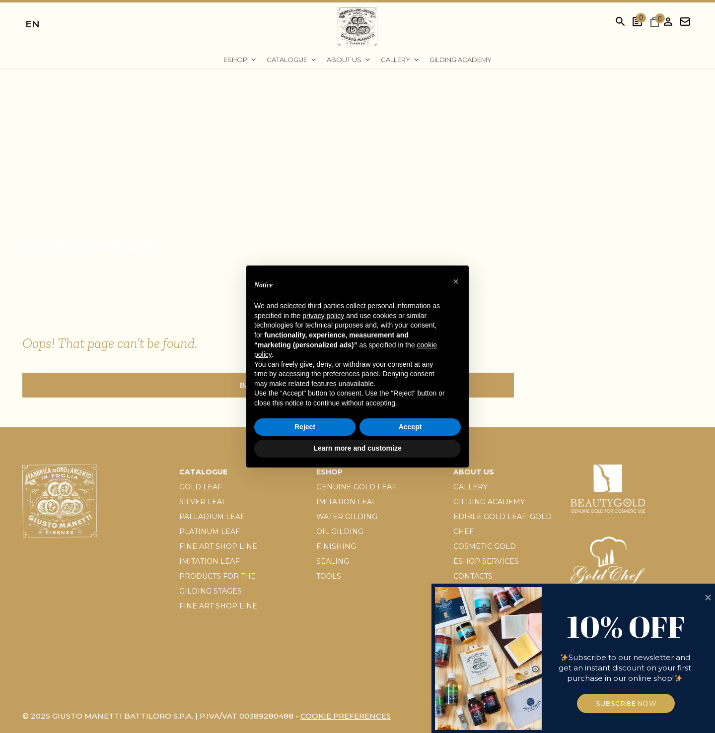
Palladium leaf (212, 516)
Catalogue (292, 59)
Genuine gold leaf (356, 486)
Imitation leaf (209, 561)
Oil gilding (339, 531)
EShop (240, 59)
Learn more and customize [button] (357, 448)
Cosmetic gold (484, 546)
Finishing (336, 546)
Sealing (332, 561)
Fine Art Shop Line (218, 546)
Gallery (400, 59)
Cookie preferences (345, 716)
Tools (328, 576)
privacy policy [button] (323, 316)
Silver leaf (202, 501)
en (32, 24)
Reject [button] (304, 427)
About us (349, 59)
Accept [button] (410, 427)
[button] (456, 281)
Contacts (473, 576)
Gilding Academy (460, 60)
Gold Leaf (200, 486)
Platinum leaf (209, 531)
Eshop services (486, 561)
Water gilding (346, 516)
